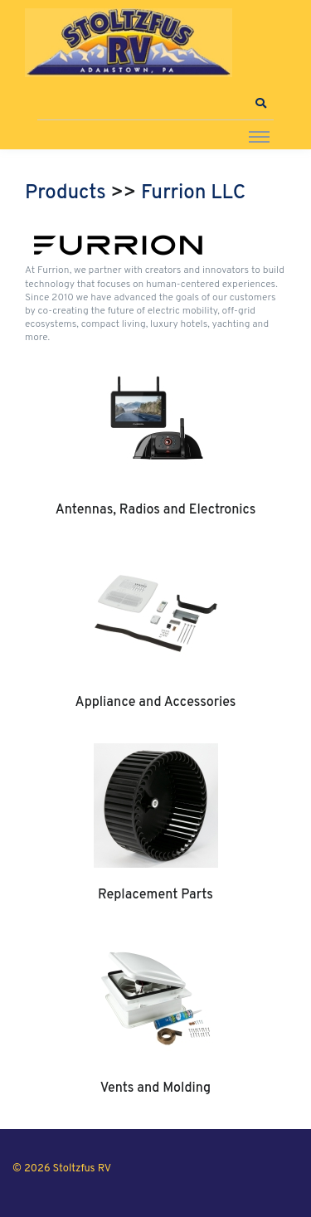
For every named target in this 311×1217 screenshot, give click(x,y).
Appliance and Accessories (155, 702)
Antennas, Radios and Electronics (156, 510)
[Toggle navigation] (259, 136)
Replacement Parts (155, 895)
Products (65, 193)
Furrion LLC (193, 193)
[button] (260, 103)
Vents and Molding (155, 1088)
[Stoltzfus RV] (128, 42)
